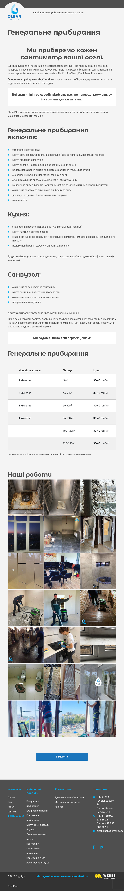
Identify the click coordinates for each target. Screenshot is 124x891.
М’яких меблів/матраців (67, 802)
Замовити (62, 756)
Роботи (11, 807)
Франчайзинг (16, 816)
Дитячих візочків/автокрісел (70, 797)
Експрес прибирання (37, 810)
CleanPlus (13, 886)
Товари (11, 797)
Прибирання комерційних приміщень (33, 848)
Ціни (10, 802)
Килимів (59, 807)
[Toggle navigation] (113, 4)
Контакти (12, 811)
